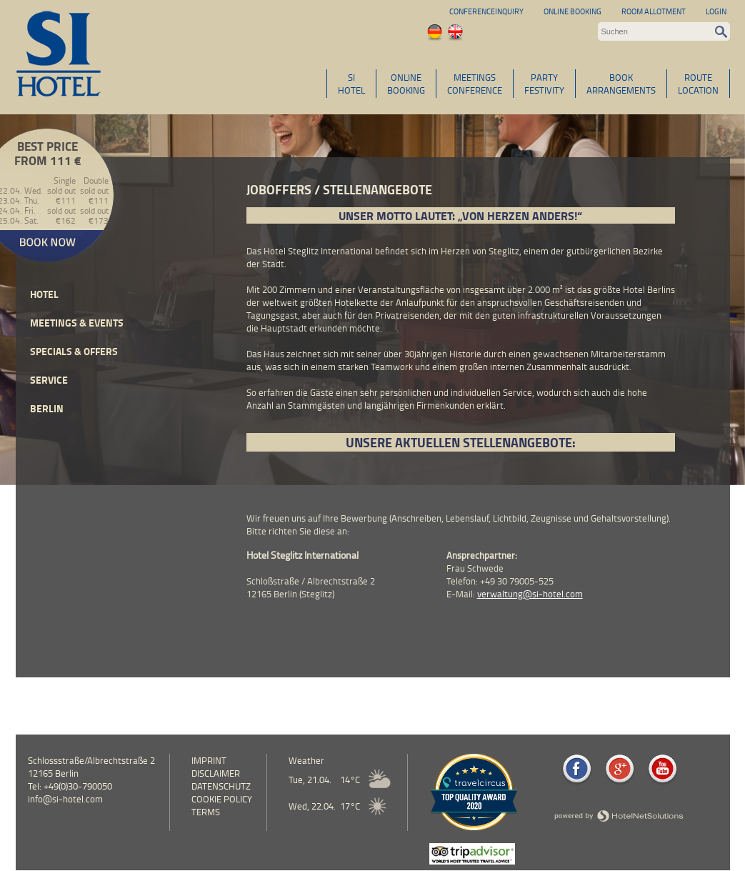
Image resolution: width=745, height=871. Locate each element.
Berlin (47, 408)
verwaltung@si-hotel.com (530, 593)
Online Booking (572, 11)
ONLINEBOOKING (406, 83)
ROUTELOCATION (698, 83)
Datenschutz (221, 786)
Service (49, 379)
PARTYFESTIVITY (544, 83)
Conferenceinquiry (486, 11)
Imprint (208, 760)
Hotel (44, 294)
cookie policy (221, 798)
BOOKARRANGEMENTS (621, 83)
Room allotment (653, 11)
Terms (205, 811)
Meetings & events (77, 322)
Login (716, 11)
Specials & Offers (74, 351)
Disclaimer (215, 773)
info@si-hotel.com (65, 798)
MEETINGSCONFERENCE (474, 83)
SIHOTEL (351, 83)
